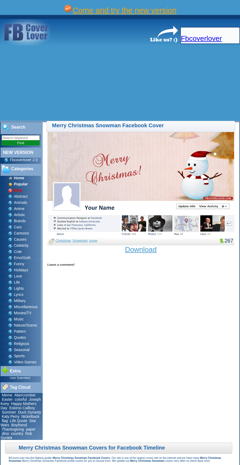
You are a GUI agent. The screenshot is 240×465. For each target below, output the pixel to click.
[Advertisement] (67, 83)
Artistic (19, 215)
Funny (19, 264)
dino (5, 433)
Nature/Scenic (25, 325)
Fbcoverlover (201, 38)
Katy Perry (10, 416)
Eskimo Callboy (22, 408)
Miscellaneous (26, 307)
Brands (20, 221)
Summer (9, 412)
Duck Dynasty (29, 412)
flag (5, 421)
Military (20, 301)
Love (18, 276)
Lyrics (18, 294)
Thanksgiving (13, 429)
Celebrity (21, 245)
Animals (20, 202)
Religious (21, 343)
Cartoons (21, 233)
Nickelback (30, 416)
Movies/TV (22, 313)
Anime (19, 208)
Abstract (20, 196)
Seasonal (21, 350)
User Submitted (20, 377)
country (17, 433)
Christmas (63, 241)
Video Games (25, 362)
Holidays (21, 270)
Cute (18, 251)
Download (141, 249)
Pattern (20, 331)
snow (93, 241)
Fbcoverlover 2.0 (24, 160)
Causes (20, 239)
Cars (18, 227)
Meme (7, 395)
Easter (7, 399)
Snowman (80, 241)
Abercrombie (24, 395)
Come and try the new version (125, 10)
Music (19, 319)
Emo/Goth (22, 258)
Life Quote (18, 421)
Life (17, 282)
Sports (19, 356)
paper (30, 429)
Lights (19, 288)
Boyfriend (19, 425)
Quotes (20, 337)
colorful (21, 399)
